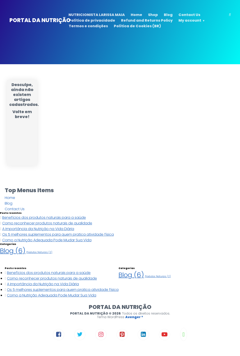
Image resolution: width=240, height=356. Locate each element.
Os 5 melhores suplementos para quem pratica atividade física (58, 234)
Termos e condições (88, 26)
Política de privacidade (92, 20)
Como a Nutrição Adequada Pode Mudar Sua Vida (46, 240)
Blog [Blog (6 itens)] (12, 250)
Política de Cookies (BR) (137, 26)
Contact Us (189, 14)
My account (189, 20)
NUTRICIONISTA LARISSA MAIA (97, 14)
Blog (168, 14)
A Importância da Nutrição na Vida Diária (38, 228)
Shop (153, 14)
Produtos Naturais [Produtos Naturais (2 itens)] (39, 252)
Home (136, 14)
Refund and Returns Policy (147, 20)
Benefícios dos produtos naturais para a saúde (44, 217)
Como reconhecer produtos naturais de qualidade (47, 223)
